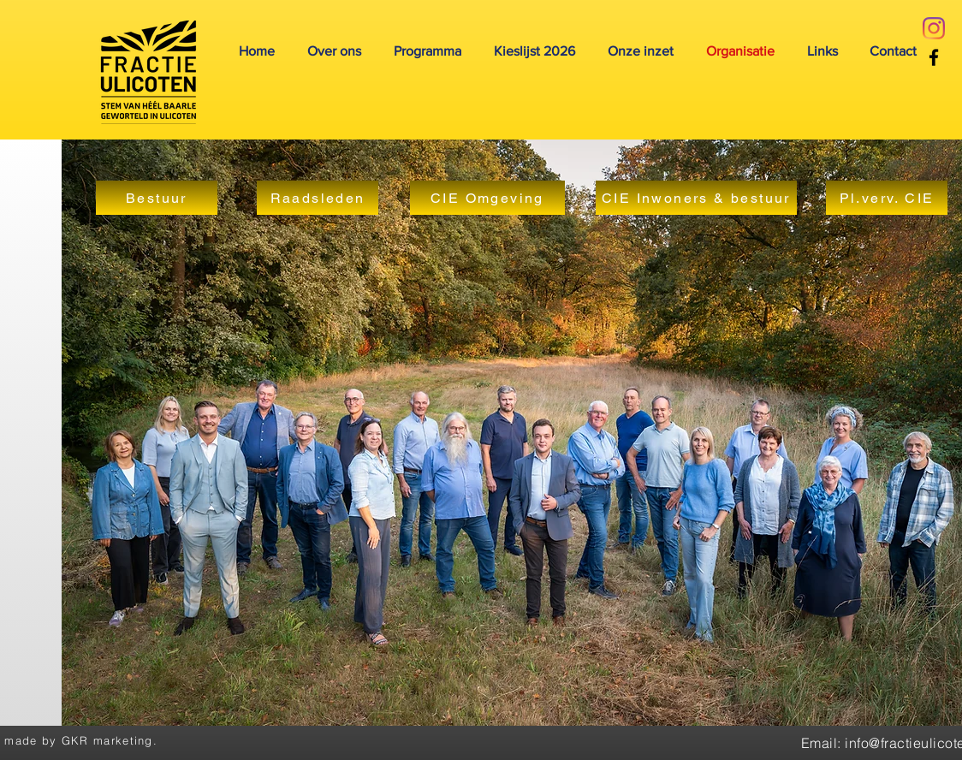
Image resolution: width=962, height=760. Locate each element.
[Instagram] (934, 28)
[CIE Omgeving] (487, 198)
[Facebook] (934, 57)
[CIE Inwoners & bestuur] (696, 198)
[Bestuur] (156, 198)
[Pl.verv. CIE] (886, 198)
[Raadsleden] (317, 198)
